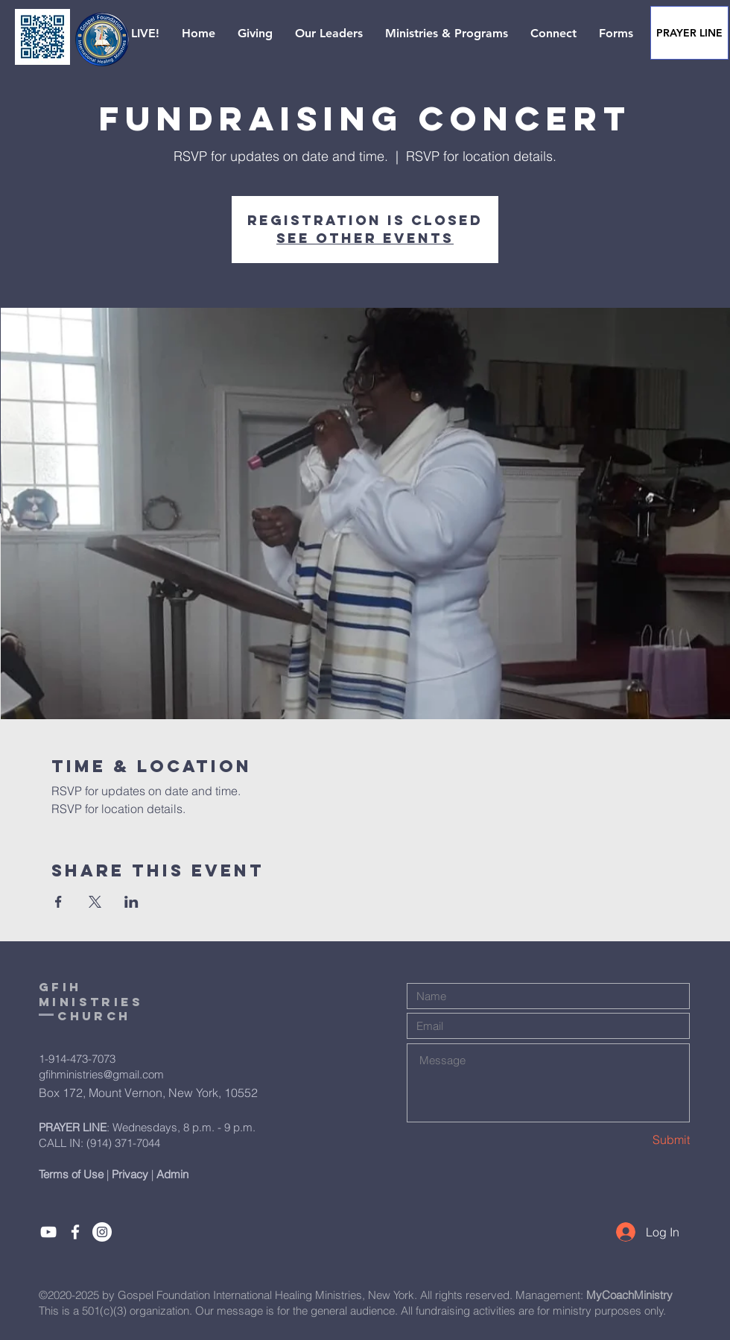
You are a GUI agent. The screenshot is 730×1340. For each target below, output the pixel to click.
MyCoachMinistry (629, 1295)
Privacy (130, 1174)
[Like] (75, 1232)
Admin (172, 1174)
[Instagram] (102, 1232)
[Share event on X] (95, 902)
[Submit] (637, 1140)
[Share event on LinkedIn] (131, 902)
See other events (365, 238)
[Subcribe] (48, 1232)
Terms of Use (71, 1174)
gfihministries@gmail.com (101, 1074)
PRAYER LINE (73, 1127)
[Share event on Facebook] (58, 902)
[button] (132, 33)
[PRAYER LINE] (689, 33)
